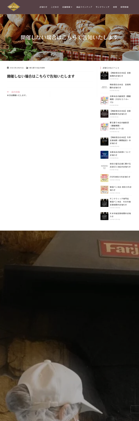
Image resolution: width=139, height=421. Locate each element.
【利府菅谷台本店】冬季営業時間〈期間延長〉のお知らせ (120, 140)
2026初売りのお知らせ (120, 177)
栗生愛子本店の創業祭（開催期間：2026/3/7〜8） (119, 126)
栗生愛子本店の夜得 (37, 68)
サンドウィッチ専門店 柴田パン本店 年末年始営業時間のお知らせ (120, 202)
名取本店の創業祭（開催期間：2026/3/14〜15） (120, 99)
